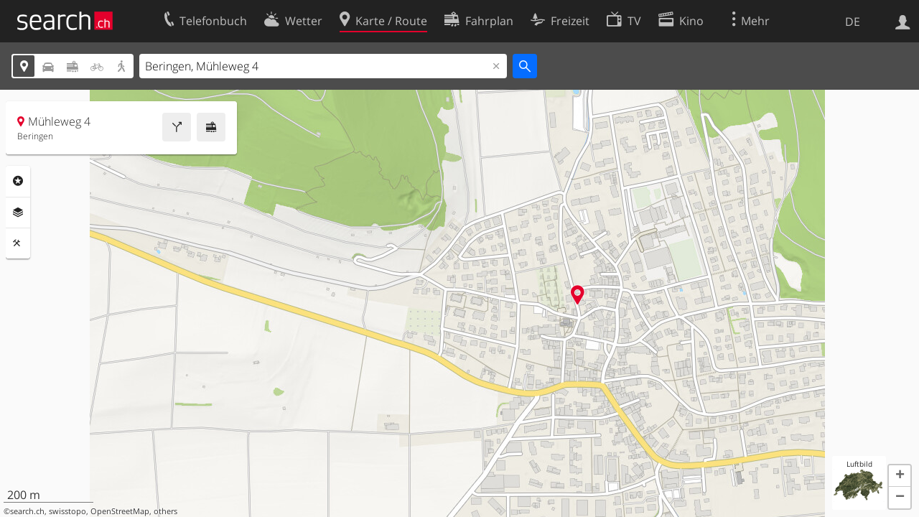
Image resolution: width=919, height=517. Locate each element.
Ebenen (18, 212)
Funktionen (18, 243)
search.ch (27, 511)
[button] (899, 476)
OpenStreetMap (119, 511)
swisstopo (67, 511)
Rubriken (18, 181)
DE (852, 21)
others (165, 511)
